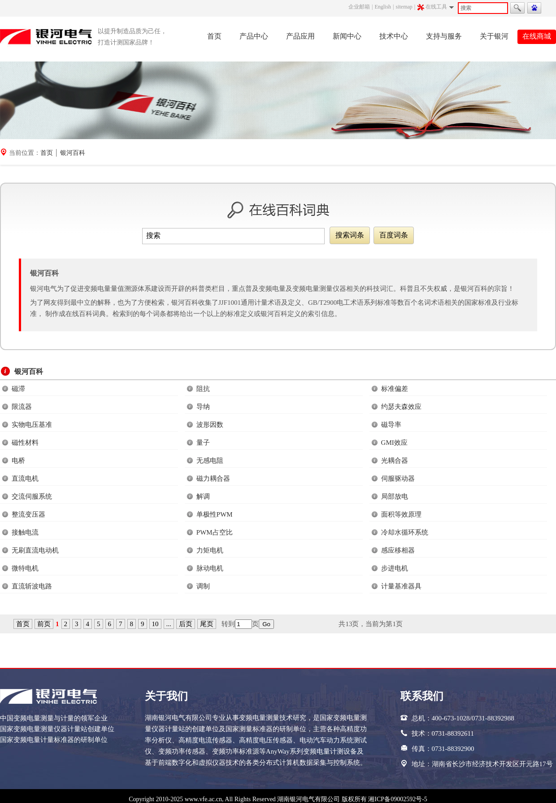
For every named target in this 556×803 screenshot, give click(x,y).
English (382, 7)
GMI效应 (394, 442)
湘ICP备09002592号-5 (397, 799)
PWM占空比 (214, 532)
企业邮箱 (359, 7)
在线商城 (536, 36)
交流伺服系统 (32, 496)
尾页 (206, 623)
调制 (203, 586)
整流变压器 (28, 514)
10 (155, 623)
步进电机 (394, 568)
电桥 (18, 460)
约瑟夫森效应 (401, 406)
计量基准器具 (401, 586)
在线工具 (437, 7)
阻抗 (203, 388)
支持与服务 (444, 36)
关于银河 (494, 36)
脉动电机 (209, 568)
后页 (185, 623)
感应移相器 (398, 550)
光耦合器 (394, 460)
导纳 (203, 406)
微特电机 (25, 568)
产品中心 (253, 36)
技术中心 (393, 36)
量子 (203, 442)
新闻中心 (347, 36)
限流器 (22, 406)
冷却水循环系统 (404, 532)
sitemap (403, 7)
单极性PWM (214, 514)
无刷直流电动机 (35, 550)
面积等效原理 (401, 514)
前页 (44, 623)
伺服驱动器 (398, 478)
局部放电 (394, 496)
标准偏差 (394, 388)
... (168, 623)
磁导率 (391, 424)
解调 (203, 496)
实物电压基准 (32, 424)
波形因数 (209, 424)
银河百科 (72, 152)
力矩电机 (209, 550)
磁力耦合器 (213, 478)
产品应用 (300, 36)
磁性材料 (25, 442)
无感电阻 (209, 460)
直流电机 (25, 478)
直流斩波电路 (32, 586)
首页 (214, 36)
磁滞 (18, 388)
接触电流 (25, 532)
